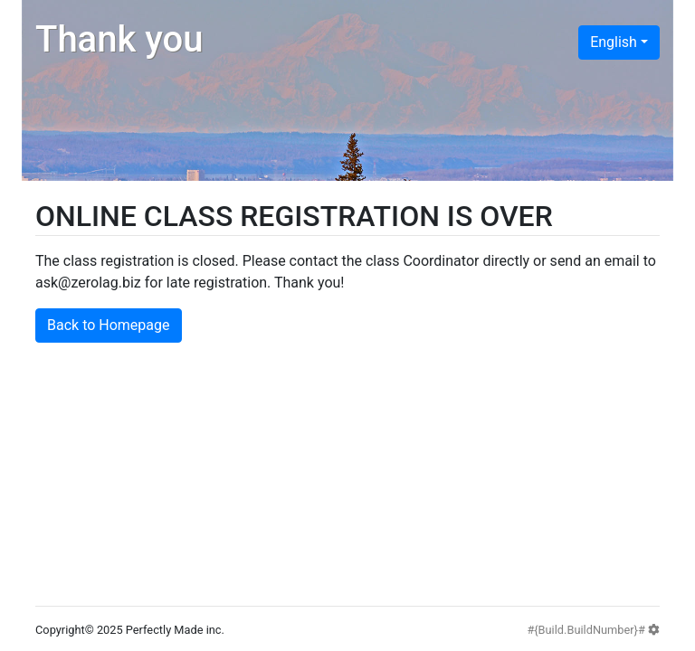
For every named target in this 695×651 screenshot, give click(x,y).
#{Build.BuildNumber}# (593, 630)
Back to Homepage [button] (108, 325)
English (613, 42)
